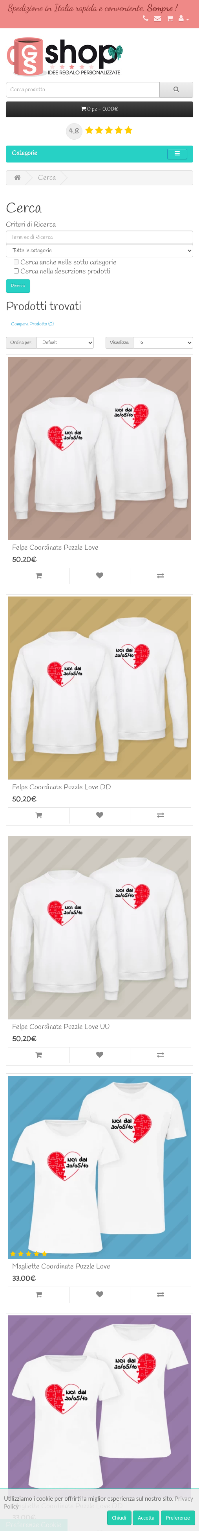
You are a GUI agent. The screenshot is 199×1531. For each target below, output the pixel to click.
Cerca (47, 178)
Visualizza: (119, 343)
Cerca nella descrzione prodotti (62, 271)
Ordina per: (21, 343)
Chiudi (119, 1517)
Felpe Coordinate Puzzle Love (55, 547)
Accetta (146, 1517)
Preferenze (178, 1517)
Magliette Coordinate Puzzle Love (61, 1266)
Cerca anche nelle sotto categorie (65, 262)
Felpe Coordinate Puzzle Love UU (61, 1027)
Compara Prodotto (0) (32, 324)
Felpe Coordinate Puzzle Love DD (61, 787)
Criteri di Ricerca (31, 225)
